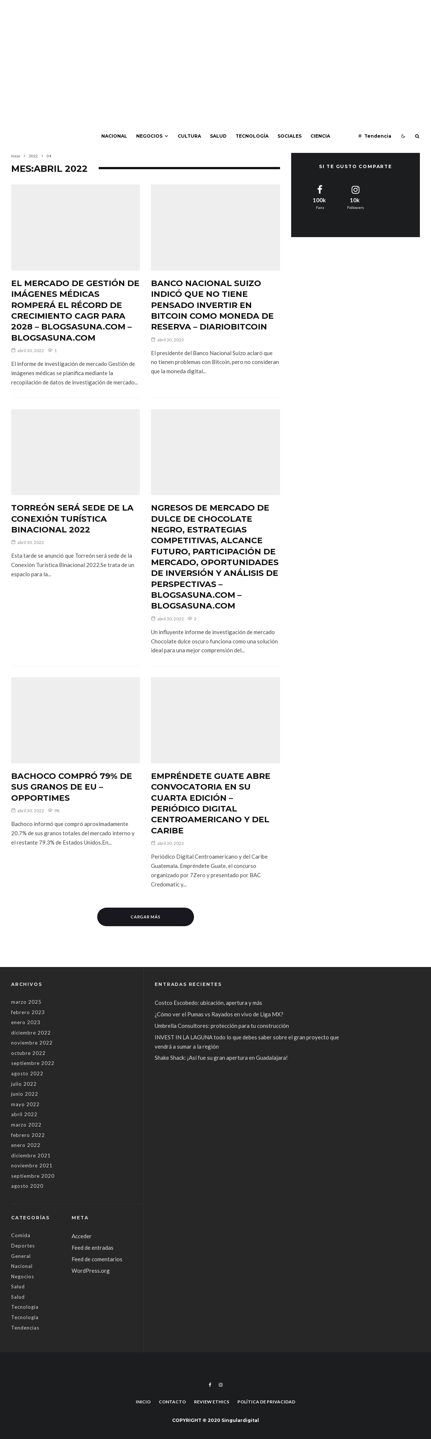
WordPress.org (91, 1270)
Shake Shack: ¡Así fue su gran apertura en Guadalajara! (221, 1057)
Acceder (82, 1236)
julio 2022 (24, 1084)
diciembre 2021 (31, 1155)
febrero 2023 (28, 1012)
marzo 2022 (26, 1125)
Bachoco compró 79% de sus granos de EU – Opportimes (71, 787)
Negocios (149, 136)
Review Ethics (211, 1401)
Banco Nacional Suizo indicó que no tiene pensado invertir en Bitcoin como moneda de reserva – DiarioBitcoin (212, 305)
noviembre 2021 (32, 1165)
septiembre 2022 (33, 1063)
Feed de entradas (92, 1247)
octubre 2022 (28, 1053)
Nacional (114, 136)
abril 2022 (24, 1114)
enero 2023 (25, 1022)
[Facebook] (210, 1385)
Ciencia (320, 136)
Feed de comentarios (97, 1259)
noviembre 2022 (32, 1043)
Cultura (189, 136)
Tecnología (252, 136)
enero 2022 (25, 1145)
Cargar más (145, 916)
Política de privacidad (266, 1401)
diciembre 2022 (31, 1033)
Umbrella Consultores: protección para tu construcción (222, 1025)
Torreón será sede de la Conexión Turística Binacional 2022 (72, 519)
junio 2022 (24, 1094)
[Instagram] (220, 1385)
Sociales (289, 136)
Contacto (172, 1401)
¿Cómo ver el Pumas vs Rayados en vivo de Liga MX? (219, 1014)
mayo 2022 (25, 1104)
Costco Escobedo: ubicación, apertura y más (208, 1002)
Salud (218, 136)
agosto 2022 (27, 1073)
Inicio (143, 1401)
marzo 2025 (26, 1002)
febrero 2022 (28, 1135)
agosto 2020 (27, 1186)
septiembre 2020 (33, 1176)
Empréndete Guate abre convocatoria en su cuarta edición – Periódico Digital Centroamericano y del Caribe (210, 803)
